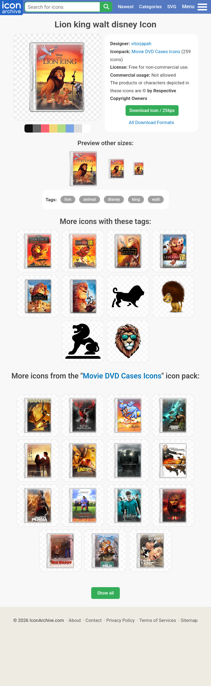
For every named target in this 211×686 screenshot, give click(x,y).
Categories (150, 6)
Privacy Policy (120, 620)
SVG (171, 6)
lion (68, 199)
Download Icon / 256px (151, 110)
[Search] (106, 7)
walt (156, 199)
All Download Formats (151, 122)
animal (89, 199)
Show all (105, 593)
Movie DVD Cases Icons (156, 51)
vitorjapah (141, 43)
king (136, 199)
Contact (93, 620)
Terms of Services (157, 620)
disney (114, 199)
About (75, 620)
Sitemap (189, 620)
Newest (126, 6)
